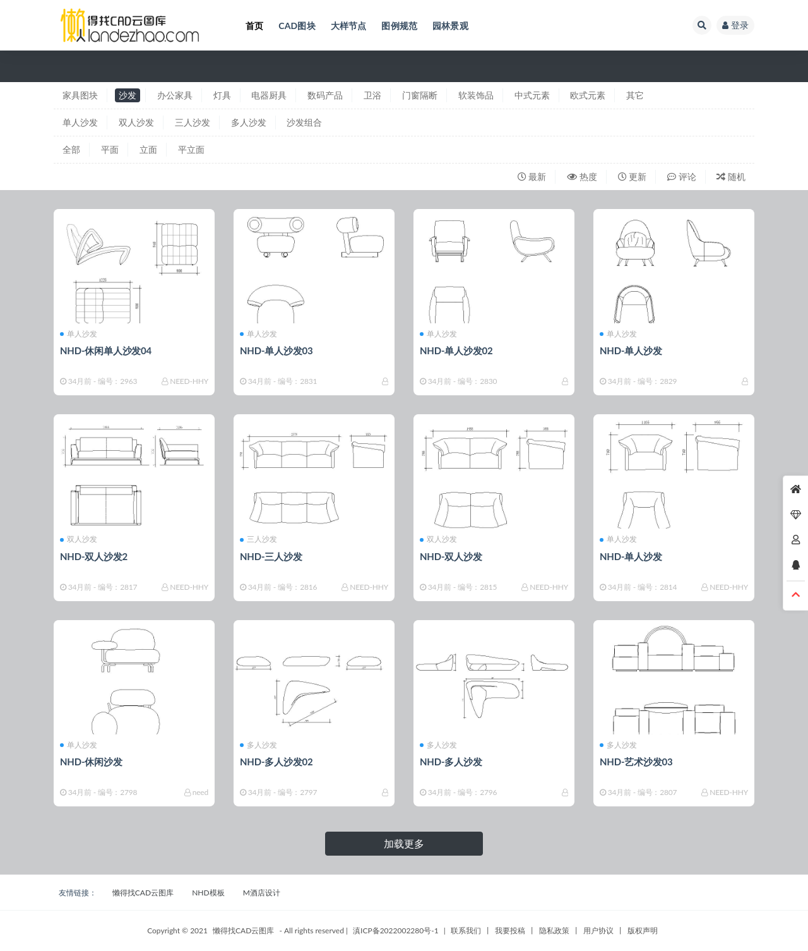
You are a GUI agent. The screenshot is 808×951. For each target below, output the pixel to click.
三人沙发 (192, 122)
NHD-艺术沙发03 (636, 761)
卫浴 (372, 95)
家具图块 (80, 95)
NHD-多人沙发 (451, 761)
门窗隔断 (419, 95)
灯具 (222, 95)
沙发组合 (304, 122)
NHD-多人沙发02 (276, 761)
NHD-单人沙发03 (276, 350)
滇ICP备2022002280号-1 (396, 930)
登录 (735, 25)
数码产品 (325, 95)
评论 (681, 176)
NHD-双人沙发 (451, 556)
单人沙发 (80, 122)
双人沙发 (136, 122)
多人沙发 (248, 122)
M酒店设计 (261, 892)
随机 (731, 176)
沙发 (127, 95)
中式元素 (532, 95)
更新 (632, 176)
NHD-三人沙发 (271, 556)
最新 (532, 176)
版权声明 (642, 930)
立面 (148, 149)
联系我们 (466, 930)
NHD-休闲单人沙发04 (106, 350)
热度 (582, 176)
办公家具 (175, 95)
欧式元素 (587, 95)
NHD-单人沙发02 (456, 350)
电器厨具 (269, 95)
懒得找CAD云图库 (143, 892)
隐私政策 (554, 930)
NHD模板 (208, 892)
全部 (71, 149)
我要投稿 (510, 930)
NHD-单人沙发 (631, 350)
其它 (635, 95)
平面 (110, 149)
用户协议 (598, 930)
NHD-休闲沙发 (91, 761)
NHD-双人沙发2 (94, 556)
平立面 (191, 149)
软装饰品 (476, 95)
